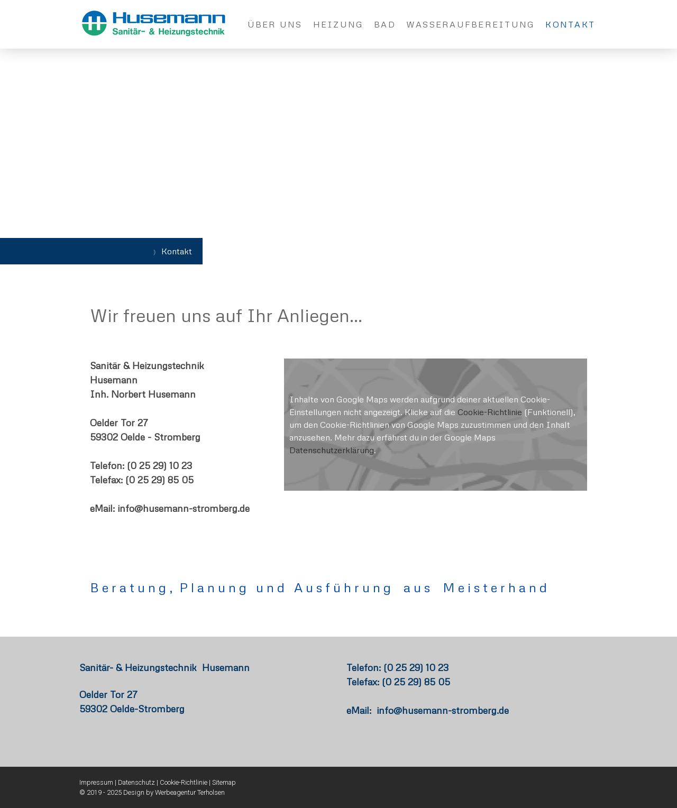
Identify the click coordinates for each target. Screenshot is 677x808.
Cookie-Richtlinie (490, 412)
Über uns (275, 24)
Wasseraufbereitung (470, 24)
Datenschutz (136, 782)
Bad (385, 24)
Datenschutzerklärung (331, 450)
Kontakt (570, 24)
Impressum (96, 782)
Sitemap (224, 782)
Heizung (338, 24)
